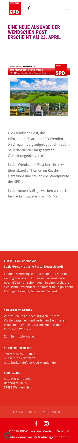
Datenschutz (24, 412)
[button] (7, 435)
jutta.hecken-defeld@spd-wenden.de (30, 363)
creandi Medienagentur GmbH (48, 437)
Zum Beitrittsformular (19, 336)
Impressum (51, 412)
